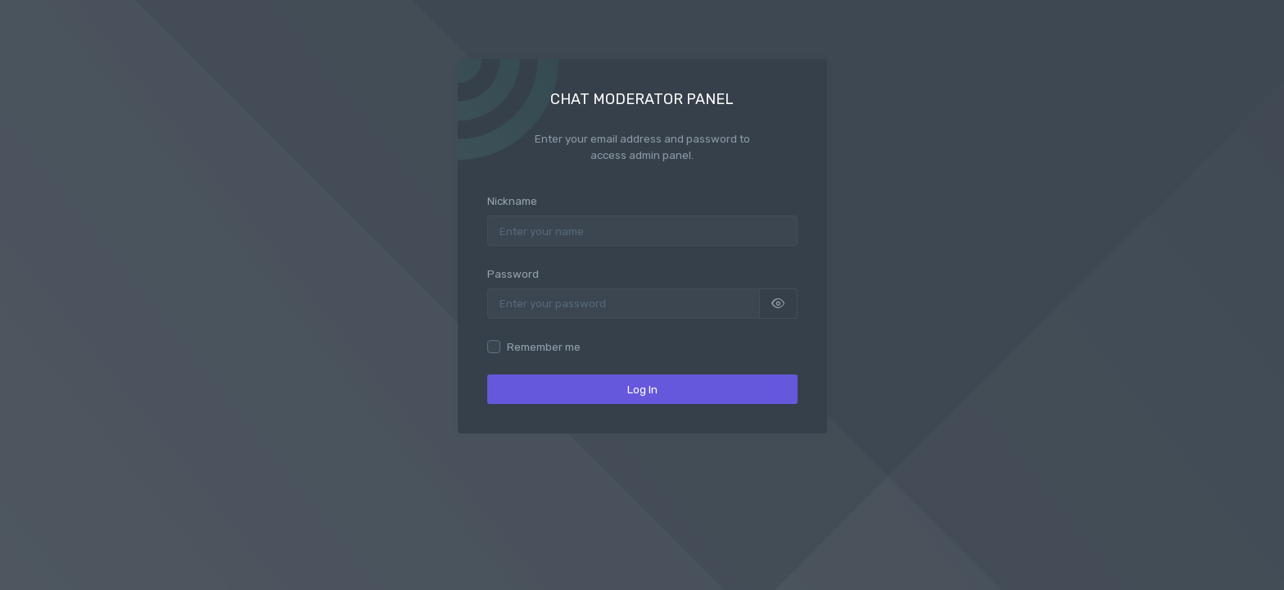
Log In (642, 389)
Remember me (544, 346)
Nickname (512, 200)
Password (513, 273)
